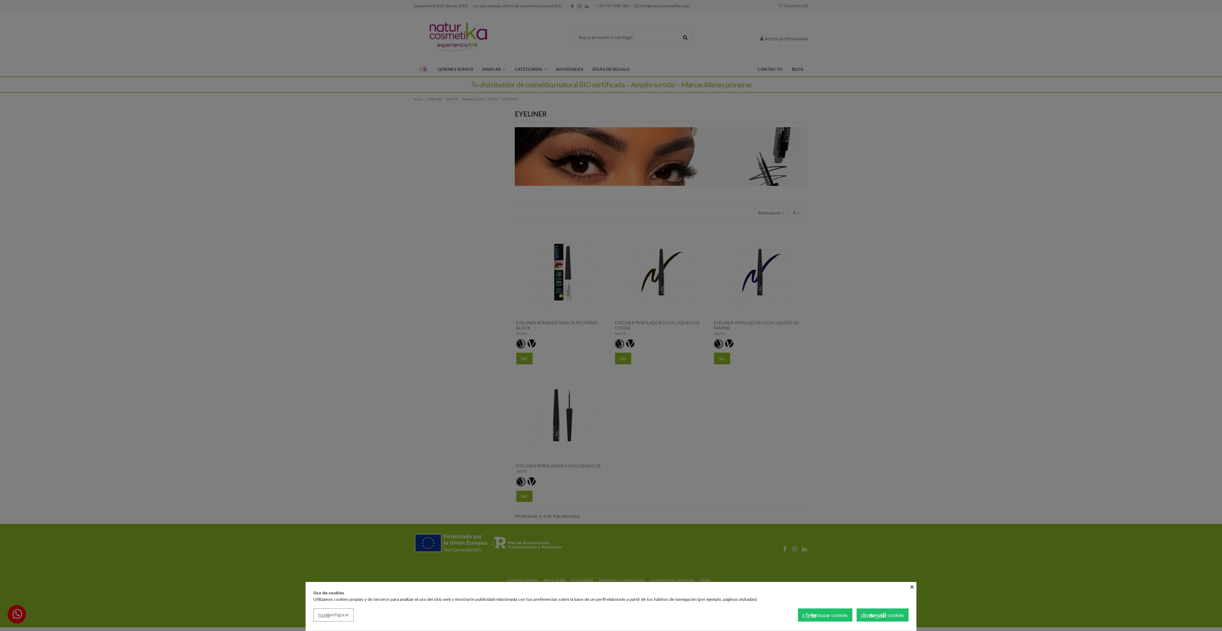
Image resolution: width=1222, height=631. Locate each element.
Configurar (333, 615)
